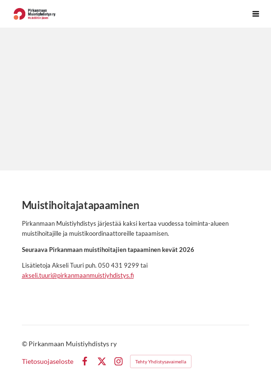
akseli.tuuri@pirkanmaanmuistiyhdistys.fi (78, 275)
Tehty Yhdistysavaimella (160, 361)
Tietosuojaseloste (47, 361)
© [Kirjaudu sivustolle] (25, 344)
